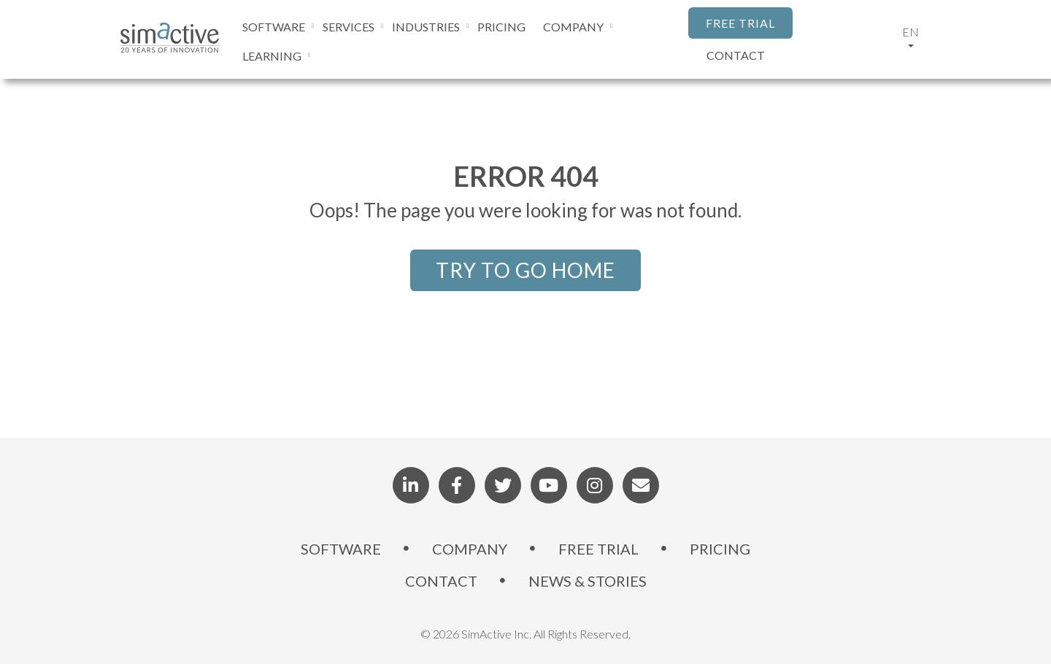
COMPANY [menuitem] (573, 27)
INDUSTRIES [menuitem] (426, 27)
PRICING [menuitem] (501, 27)
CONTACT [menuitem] (441, 581)
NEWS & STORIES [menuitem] (587, 581)
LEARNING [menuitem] (271, 56)
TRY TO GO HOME (525, 270)
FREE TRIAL (740, 23)
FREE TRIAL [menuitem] (598, 548)
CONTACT (736, 55)
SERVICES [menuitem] (348, 27)
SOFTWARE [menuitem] (273, 27)
